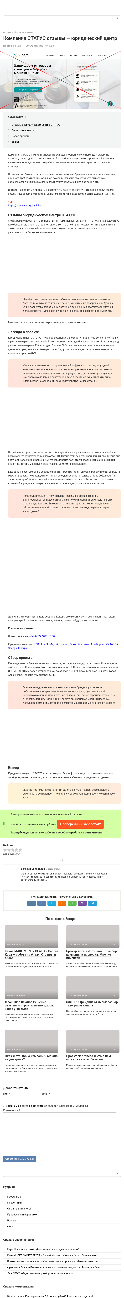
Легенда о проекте (23, 130)
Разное (11, 1221)
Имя (6, 1093)
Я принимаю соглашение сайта (25, 1105)
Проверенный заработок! (80, 824)
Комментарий (11, 1110)
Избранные (14, 1197)
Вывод (16, 141)
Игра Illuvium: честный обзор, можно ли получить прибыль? (43, 1250)
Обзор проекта (21, 136)
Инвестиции (14, 1203)
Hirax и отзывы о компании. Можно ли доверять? (31, 1057)
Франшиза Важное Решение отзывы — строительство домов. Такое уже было (29, 1005)
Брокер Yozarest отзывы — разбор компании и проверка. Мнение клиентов (91, 954)
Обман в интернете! (19, 1209)
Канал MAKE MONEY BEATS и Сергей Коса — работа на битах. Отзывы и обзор (31, 954)
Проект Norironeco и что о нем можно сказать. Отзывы (88, 1057)
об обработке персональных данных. (46, 1105)
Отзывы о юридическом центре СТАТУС (36, 124)
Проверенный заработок (22, 1215)
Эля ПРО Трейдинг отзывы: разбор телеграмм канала (92, 1003)
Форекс (11, 1227)
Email (46, 1093)
